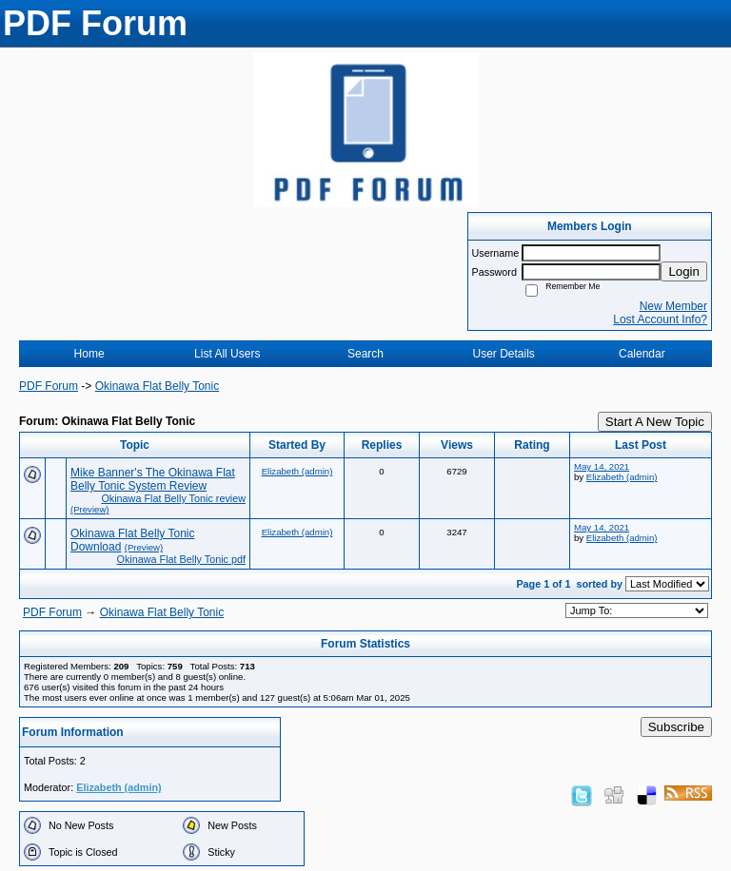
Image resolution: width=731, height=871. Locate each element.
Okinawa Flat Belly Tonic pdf (181, 559)
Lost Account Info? (660, 319)
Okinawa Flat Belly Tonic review (173, 498)
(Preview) (89, 509)
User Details (503, 353)
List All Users (227, 353)
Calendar (642, 353)
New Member (673, 306)
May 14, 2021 (601, 466)
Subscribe (676, 727)
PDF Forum (48, 386)
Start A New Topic (654, 422)
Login (684, 271)
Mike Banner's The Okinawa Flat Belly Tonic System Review (152, 479)
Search (365, 353)
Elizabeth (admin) (297, 471)
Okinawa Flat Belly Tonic (157, 386)
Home (89, 353)
